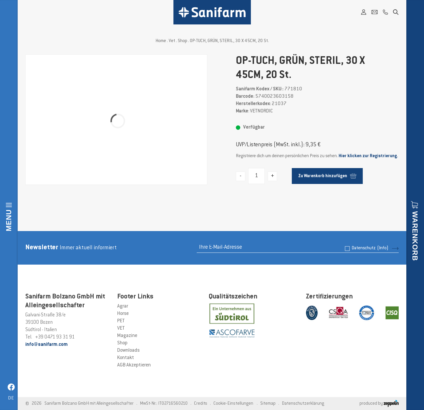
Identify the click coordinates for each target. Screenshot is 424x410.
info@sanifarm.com (46, 344)
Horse (123, 313)
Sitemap (268, 403)
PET (121, 321)
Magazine (127, 335)
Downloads (128, 350)
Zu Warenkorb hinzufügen (327, 176)
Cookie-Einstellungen (233, 403)
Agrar (122, 306)
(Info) (382, 248)
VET (121, 328)
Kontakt (125, 358)
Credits (200, 403)
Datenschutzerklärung (303, 403)
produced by (379, 403)
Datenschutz (370, 248)
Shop (182, 41)
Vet (172, 41)
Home (160, 41)
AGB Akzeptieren (134, 365)
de (11, 398)
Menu (9, 220)
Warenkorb (415, 236)
